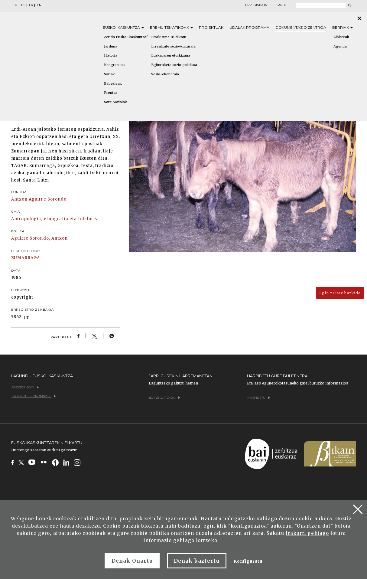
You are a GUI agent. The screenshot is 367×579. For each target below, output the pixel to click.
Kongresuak (114, 65)
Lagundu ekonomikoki (33, 396)
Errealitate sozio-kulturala (173, 46)
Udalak (249, 27)
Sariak (109, 74)
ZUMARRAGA (25, 257)
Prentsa (110, 92)
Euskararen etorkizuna (170, 55)
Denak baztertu (196, 561)
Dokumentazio (300, 27)
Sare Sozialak (115, 102)
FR (31, 5)
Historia (110, 55)
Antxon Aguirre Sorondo (39, 199)
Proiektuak (211, 27)
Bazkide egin (25, 387)
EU (15, 5)
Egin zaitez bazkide (340, 293)
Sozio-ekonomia (165, 74)
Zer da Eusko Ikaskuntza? (126, 37)
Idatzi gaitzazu (164, 398)
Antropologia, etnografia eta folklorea (55, 218)
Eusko (123, 27)
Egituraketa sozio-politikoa (174, 65)
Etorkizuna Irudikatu (168, 37)
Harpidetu (258, 398)
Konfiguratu (248, 561)
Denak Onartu (132, 561)
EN (39, 5)
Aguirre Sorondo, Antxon (39, 238)
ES (23, 5)
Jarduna (110, 46)
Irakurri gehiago (307, 533)
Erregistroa (256, 5)
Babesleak (113, 83)
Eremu (171, 27)
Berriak (342, 27)
